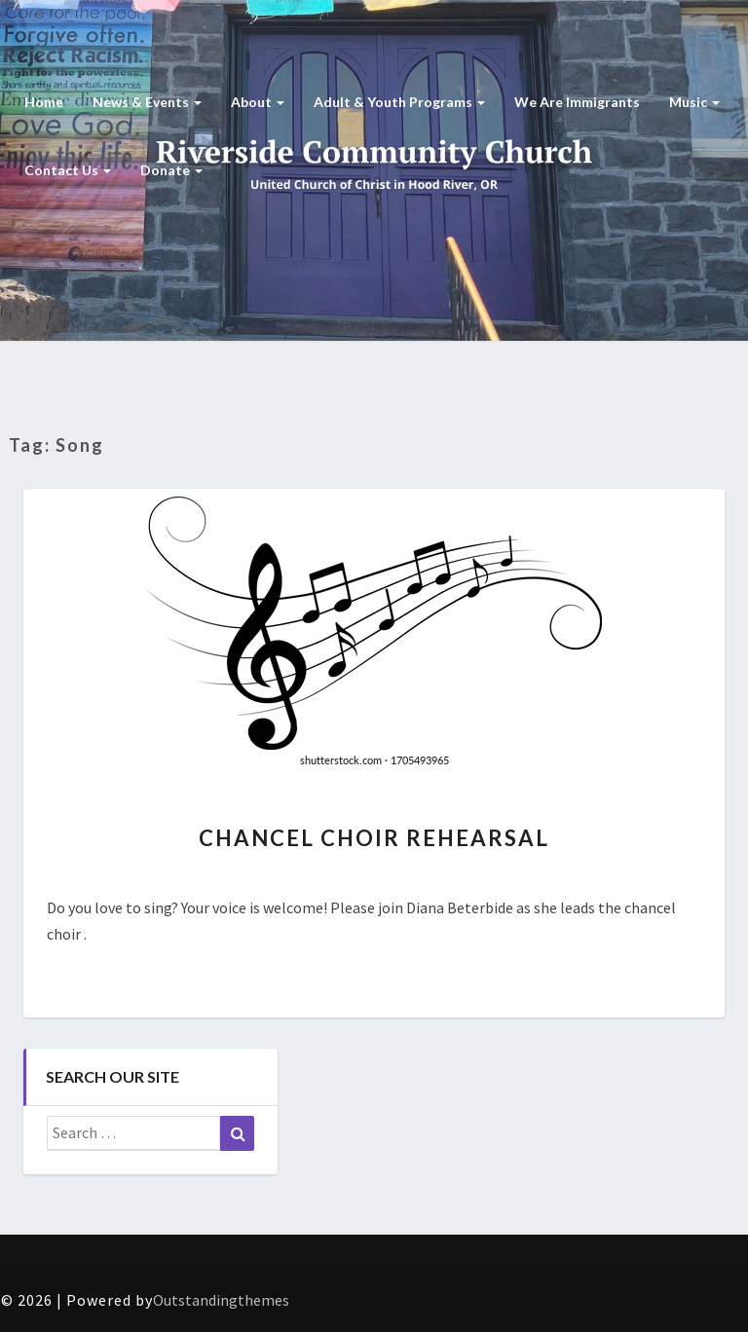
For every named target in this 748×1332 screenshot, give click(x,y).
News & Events (147, 101)
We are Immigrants (577, 101)
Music (694, 101)
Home (43, 101)
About (257, 101)
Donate (171, 170)
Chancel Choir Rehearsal (374, 838)
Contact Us (67, 170)
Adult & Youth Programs (399, 101)
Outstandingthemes (221, 1300)
